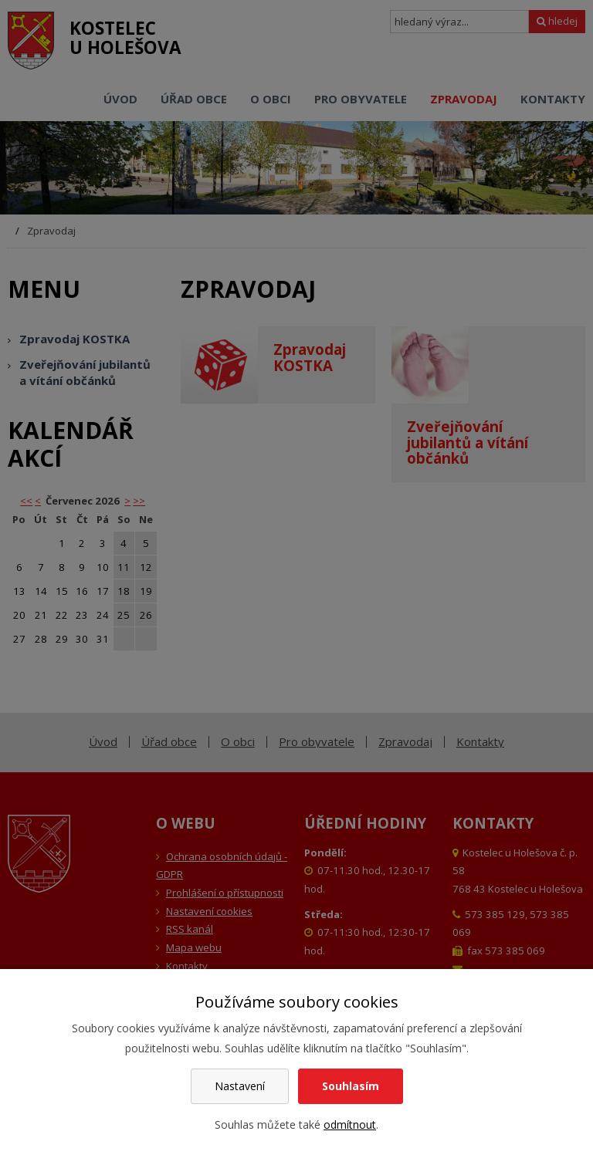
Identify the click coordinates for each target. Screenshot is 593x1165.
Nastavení (240, 1086)
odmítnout (350, 1124)
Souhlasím (350, 1086)
